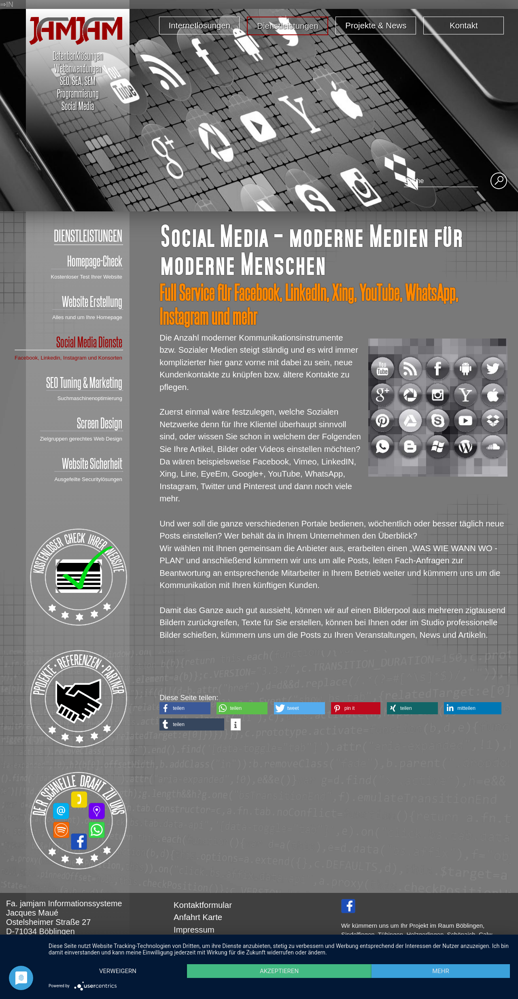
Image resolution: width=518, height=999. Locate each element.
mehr (440, 971)
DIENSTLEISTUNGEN (88, 235)
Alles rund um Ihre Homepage (87, 317)
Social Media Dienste (68, 341)
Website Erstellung (87, 301)
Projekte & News (375, 25)
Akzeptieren (279, 971)
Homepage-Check (87, 260)
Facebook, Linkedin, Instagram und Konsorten (68, 358)
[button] (184, 708)
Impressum (194, 929)
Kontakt (464, 25)
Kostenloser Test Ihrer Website (87, 277)
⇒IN (6, 4)
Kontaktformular (203, 905)
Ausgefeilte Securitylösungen (88, 479)
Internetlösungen (200, 25)
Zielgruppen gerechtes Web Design (81, 439)
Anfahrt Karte (198, 917)
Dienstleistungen (287, 25)
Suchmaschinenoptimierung (89, 398)
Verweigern (117, 971)
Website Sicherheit (88, 463)
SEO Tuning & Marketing (84, 382)
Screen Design (81, 422)
